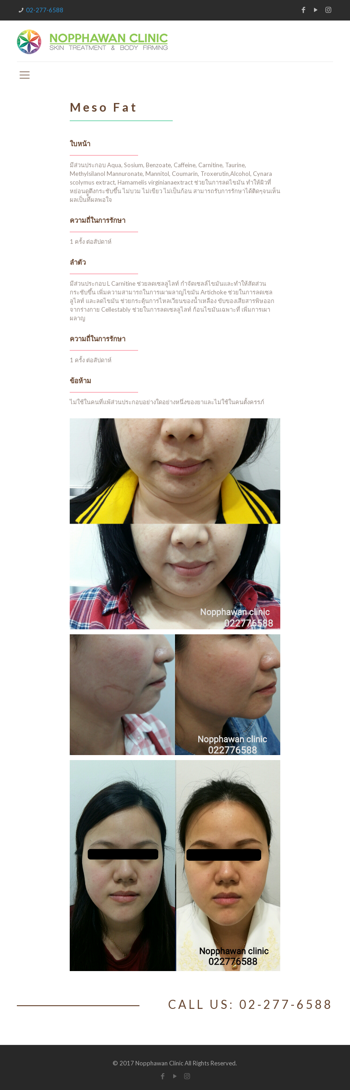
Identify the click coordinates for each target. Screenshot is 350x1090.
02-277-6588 (44, 10)
